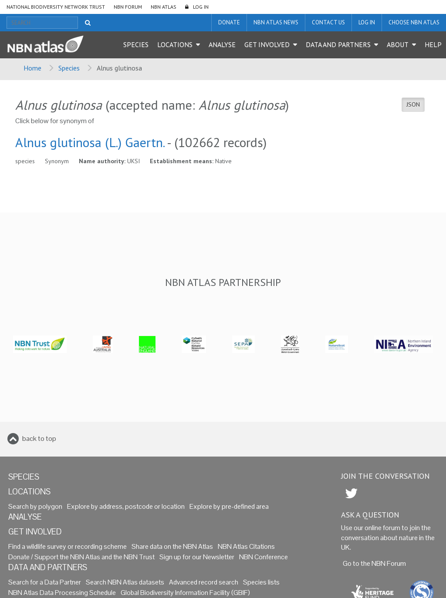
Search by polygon (35, 506)
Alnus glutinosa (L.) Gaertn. (89, 142)
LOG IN (201, 6)
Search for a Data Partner (44, 582)
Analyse (222, 44)
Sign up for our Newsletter (196, 556)
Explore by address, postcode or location (126, 506)
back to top (39, 438)
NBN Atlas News (275, 22)
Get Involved (267, 44)
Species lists (261, 582)
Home (32, 68)
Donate (229, 22)
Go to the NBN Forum (374, 563)
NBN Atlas (163, 6)
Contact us (328, 22)
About (398, 44)
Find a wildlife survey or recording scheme (67, 546)
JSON (413, 104)
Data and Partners (338, 44)
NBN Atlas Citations (246, 546)
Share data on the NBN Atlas (172, 546)
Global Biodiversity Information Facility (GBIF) (185, 592)
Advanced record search (203, 582)
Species (136, 44)
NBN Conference (263, 556)
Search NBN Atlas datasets (125, 582)
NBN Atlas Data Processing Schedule (62, 592)
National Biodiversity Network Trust (56, 6)
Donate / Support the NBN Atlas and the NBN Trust (81, 556)
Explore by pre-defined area (229, 506)
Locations (175, 44)
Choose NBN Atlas (414, 22)
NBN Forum (128, 6)
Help (433, 44)
